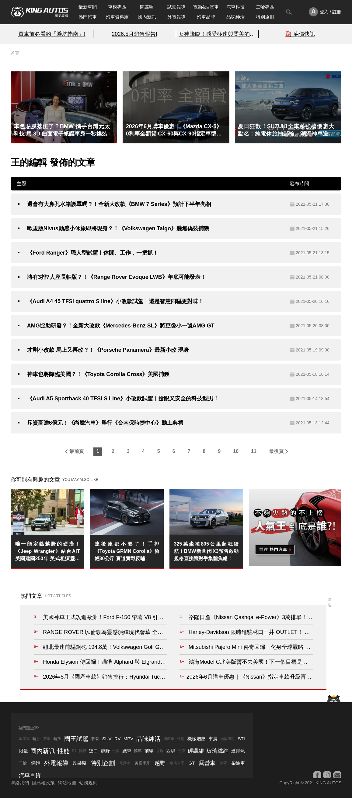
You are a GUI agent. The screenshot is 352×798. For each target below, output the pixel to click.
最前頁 (76, 451)
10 (236, 451)
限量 (23, 750)
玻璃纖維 (217, 751)
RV (117, 738)
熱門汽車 (87, 16)
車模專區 (117, 6)
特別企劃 (265, 16)
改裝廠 (79, 762)
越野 (105, 750)
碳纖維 (196, 751)
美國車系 (142, 763)
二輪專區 (265, 6)
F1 (74, 751)
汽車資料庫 (117, 16)
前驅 (149, 750)
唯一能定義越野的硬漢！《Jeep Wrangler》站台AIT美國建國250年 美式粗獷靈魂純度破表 (47, 551)
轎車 (138, 750)
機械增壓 (196, 738)
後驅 (159, 751)
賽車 (47, 739)
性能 (64, 751)
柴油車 (238, 762)
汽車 (116, 751)
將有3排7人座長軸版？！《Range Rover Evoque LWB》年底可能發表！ (116, 277)
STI (241, 738)
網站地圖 (67, 782)
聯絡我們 (20, 782)
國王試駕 (76, 738)
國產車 (168, 739)
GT (191, 762)
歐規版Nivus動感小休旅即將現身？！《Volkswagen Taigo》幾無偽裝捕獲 (118, 228)
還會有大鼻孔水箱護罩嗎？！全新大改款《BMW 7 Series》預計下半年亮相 (119, 204)
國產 (82, 751)
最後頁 (276, 451)
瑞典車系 (177, 763)
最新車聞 (87, 6)
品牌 (181, 751)
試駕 (180, 739)
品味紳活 (235, 16)
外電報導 (176, 16)
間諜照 (147, 6)
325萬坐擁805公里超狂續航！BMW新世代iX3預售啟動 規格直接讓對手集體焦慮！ (206, 551)
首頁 (15, 53)
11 (253, 451)
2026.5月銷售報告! (134, 34)
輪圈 (57, 738)
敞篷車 (24, 739)
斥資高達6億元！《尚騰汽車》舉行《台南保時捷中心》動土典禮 (105, 423)
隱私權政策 (43, 782)
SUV (107, 738)
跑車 (126, 750)
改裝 (95, 738)
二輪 (23, 763)
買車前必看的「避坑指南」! (51, 34)
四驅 (170, 750)
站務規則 (88, 782)
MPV (129, 738)
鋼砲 (35, 762)
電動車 (124, 763)
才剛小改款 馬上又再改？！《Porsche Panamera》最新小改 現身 (108, 350)
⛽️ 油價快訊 (300, 34)
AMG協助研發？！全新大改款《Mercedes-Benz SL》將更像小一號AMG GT (120, 326)
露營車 (207, 763)
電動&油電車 (206, 6)
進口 (93, 750)
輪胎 (36, 738)
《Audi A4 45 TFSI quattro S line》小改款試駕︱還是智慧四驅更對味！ (115, 301)
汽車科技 (235, 6)
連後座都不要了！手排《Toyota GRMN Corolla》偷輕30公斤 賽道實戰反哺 (127, 551)
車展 (213, 738)
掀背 (223, 763)
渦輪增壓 (227, 739)
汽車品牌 (206, 16)
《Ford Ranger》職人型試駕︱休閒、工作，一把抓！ (92, 253)
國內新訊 (147, 16)
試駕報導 (176, 6)
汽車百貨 (30, 775)
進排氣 (238, 750)
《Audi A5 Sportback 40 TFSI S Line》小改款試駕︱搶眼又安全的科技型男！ (123, 399)
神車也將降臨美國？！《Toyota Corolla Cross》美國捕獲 (98, 374)
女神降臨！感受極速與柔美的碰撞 (217, 34)
